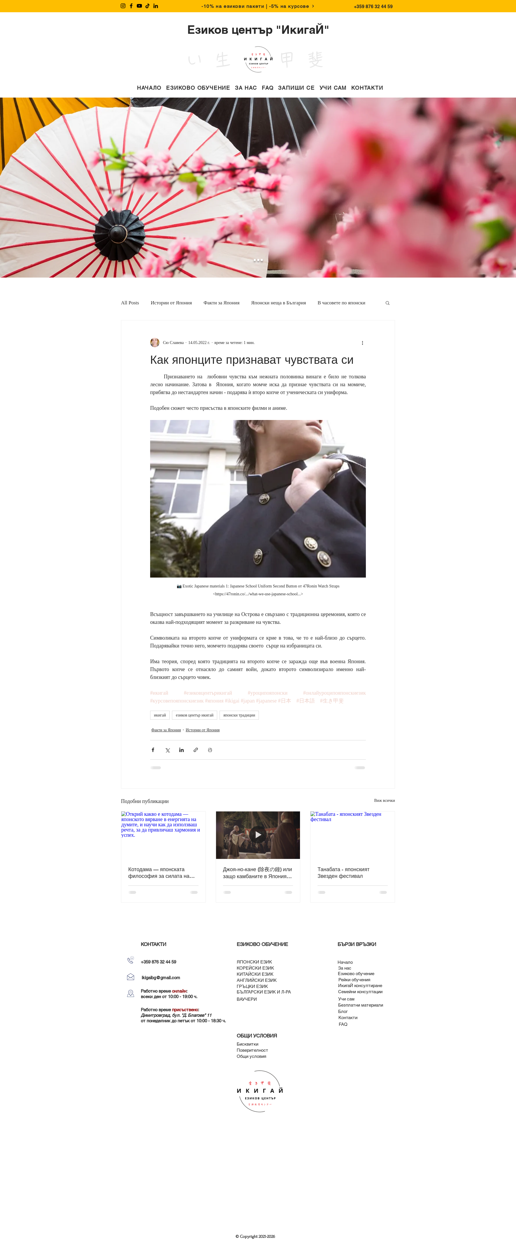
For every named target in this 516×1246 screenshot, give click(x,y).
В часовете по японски (342, 303)
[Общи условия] (251, 1056)
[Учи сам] (346, 999)
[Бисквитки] (247, 1044)
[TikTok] (147, 6)
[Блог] (343, 1011)
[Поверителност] (252, 1050)
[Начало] (345, 962)
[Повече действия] (362, 342)
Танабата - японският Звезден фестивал (343, 872)
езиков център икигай (194, 715)
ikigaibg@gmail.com (161, 977)
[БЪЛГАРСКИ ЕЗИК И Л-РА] (264, 992)
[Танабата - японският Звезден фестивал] (352, 835)
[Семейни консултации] (360, 992)
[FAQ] (343, 1024)
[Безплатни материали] (360, 1005)
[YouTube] (139, 6)
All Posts (130, 303)
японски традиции (239, 715)
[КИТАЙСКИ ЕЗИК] (255, 974)
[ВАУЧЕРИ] (247, 999)
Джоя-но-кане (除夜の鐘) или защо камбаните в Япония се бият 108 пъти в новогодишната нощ (257, 873)
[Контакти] (347, 1017)
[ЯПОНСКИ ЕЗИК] (254, 962)
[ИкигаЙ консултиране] (360, 985)
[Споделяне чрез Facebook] (153, 750)
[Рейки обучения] (354, 980)
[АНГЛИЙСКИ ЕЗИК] (257, 980)
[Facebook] (131, 6)
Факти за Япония (221, 303)
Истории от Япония (171, 303)
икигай (160, 715)
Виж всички (384, 800)
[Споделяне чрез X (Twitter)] (167, 750)
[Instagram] (123, 6)
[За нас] (345, 968)
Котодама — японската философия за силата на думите (158, 872)
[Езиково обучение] (356, 973)
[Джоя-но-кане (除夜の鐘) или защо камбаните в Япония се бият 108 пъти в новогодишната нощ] (258, 835)
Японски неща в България (278, 303)
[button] (198, 88)
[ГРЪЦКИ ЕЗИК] (252, 986)
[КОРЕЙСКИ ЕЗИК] (255, 968)
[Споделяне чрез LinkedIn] (181, 750)
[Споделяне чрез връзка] (196, 750)
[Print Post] (210, 750)
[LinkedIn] (155, 6)
